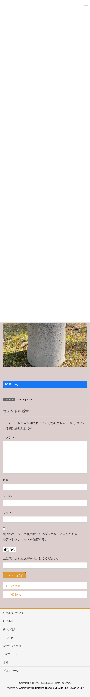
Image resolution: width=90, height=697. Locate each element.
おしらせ (8, 637)
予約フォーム (11, 654)
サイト (7, 512)
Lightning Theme (43, 688)
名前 (6, 480)
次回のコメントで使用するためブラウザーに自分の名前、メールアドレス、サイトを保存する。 (45, 536)
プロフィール (11, 670)
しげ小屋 (14, 585)
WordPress (24, 688)
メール (7, 496)
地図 (5, 662)
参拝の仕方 (9, 629)
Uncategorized (24, 399)
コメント (11, 437)
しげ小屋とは (11, 620)
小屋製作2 (15, 594)
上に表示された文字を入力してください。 (31, 558)
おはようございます (14, 612)
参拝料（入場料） (13, 645)
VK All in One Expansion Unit (69, 688)
